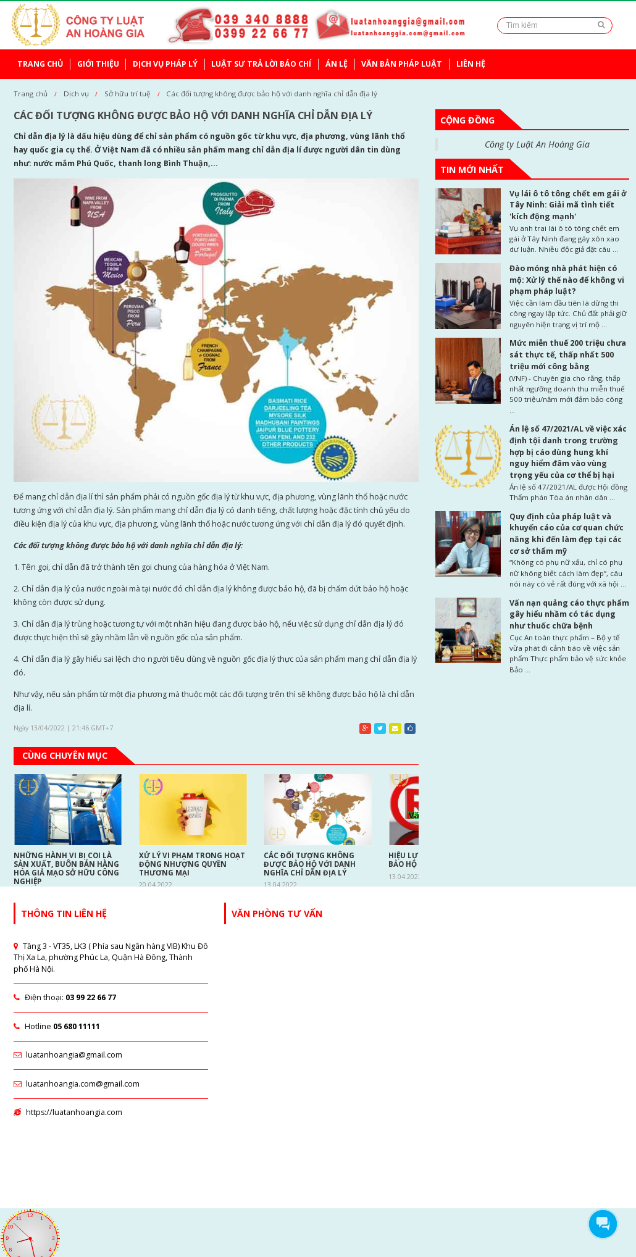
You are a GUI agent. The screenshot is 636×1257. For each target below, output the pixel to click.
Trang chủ (31, 93)
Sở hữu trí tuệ (127, 93)
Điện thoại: (64, 997)
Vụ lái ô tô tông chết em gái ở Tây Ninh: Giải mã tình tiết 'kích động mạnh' (567, 205)
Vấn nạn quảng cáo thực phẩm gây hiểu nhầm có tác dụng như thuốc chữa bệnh (569, 614)
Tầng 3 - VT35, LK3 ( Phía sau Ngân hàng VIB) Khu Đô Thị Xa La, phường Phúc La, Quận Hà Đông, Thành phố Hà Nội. (110, 957)
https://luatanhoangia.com (68, 1112)
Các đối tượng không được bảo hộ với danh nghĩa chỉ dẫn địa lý (271, 93)
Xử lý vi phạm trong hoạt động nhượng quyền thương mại (192, 864)
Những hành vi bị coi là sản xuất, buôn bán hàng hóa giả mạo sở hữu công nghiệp (66, 868)
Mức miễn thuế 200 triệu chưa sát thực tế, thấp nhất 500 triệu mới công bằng (567, 354)
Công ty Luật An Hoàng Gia (537, 144)
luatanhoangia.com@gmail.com (76, 1084)
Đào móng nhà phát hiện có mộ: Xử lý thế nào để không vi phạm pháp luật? (566, 279)
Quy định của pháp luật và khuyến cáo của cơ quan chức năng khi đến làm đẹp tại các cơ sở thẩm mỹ (566, 533)
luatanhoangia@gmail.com (68, 1055)
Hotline (56, 1026)
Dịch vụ (76, 93)
